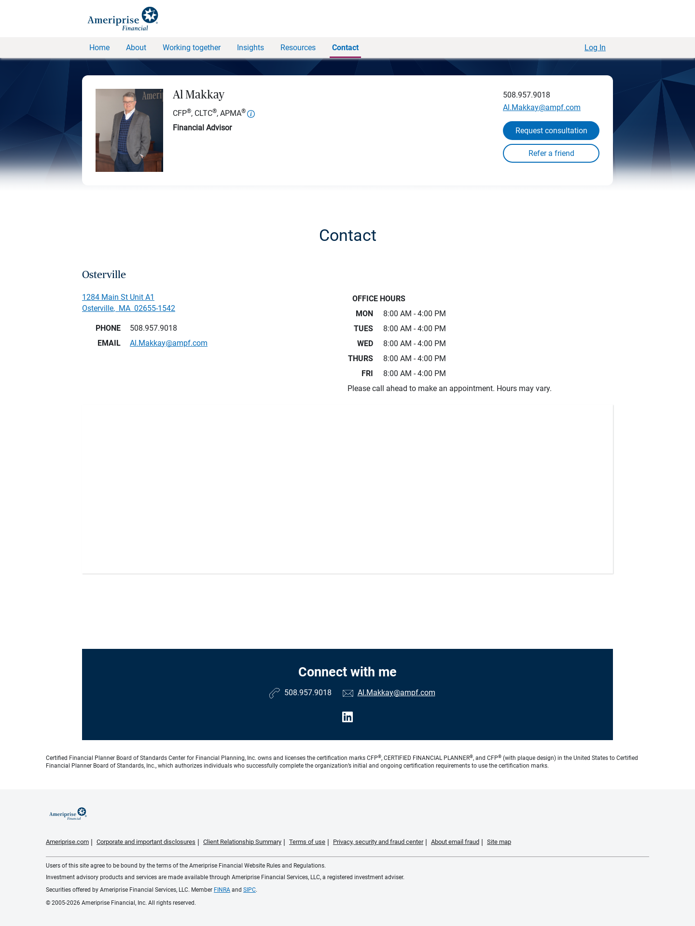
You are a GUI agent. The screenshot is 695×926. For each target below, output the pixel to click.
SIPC (249, 889)
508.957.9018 (526, 94)
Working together (192, 47)
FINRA (222, 889)
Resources (298, 47)
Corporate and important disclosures (146, 841)
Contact (345, 47)
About (136, 47)
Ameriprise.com (67, 841)
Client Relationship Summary (242, 841)
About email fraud (455, 841)
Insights (250, 47)
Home (99, 47)
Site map (499, 841)
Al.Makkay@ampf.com (542, 107)
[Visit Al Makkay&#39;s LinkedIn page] (347, 717)
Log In (595, 47)
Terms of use (307, 841)
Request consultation (551, 130)
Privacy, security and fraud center (378, 841)
